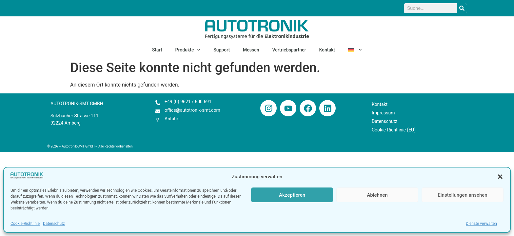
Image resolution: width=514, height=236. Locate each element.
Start (157, 49)
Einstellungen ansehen (462, 195)
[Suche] (462, 8)
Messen (251, 49)
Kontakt (327, 49)
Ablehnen (377, 195)
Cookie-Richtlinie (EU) (394, 129)
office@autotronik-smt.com (192, 110)
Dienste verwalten (481, 223)
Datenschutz (54, 223)
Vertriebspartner (289, 49)
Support (221, 49)
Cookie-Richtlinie (25, 223)
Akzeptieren (292, 195)
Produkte (188, 50)
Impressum (383, 112)
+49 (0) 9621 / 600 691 (188, 101)
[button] (500, 176)
